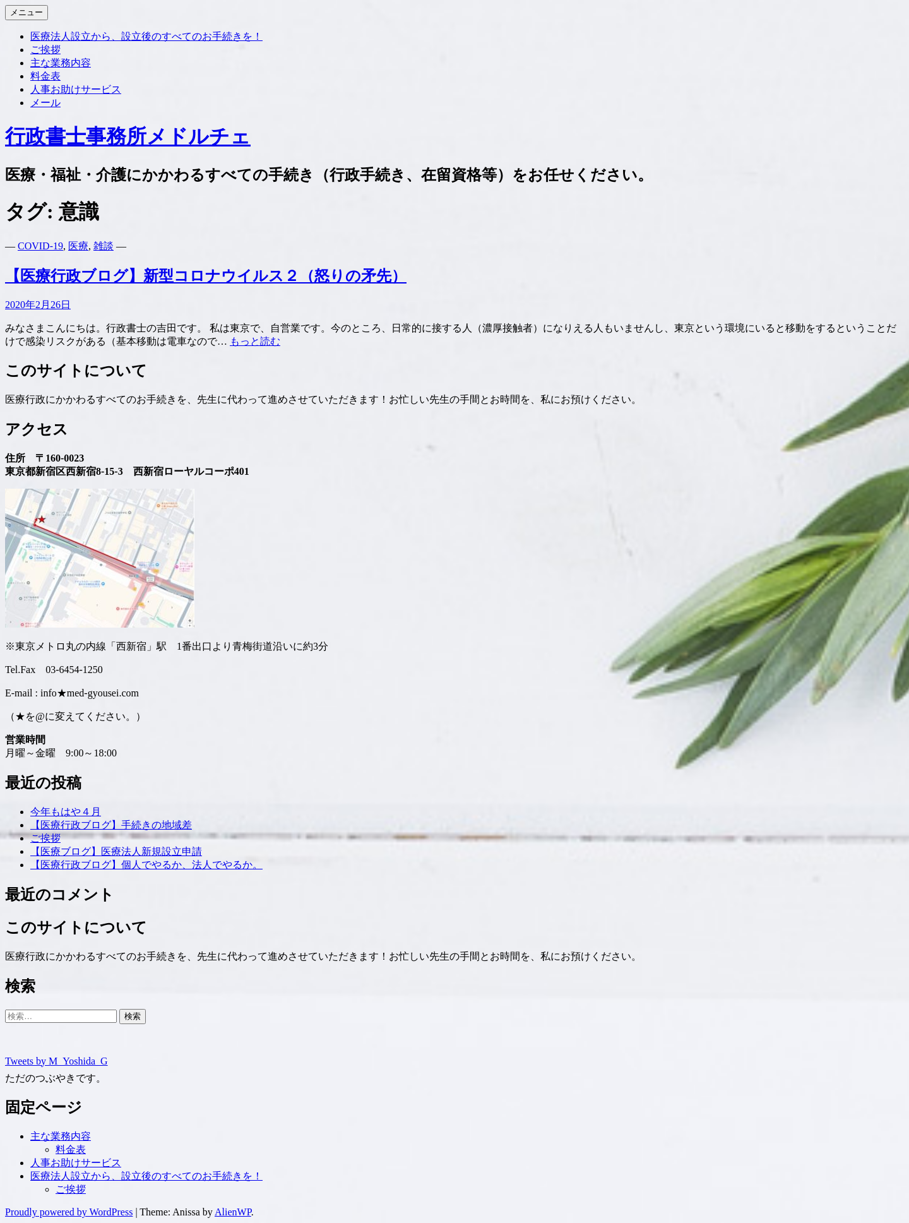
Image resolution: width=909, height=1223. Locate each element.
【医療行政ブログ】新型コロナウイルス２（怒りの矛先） (206, 276)
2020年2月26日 (38, 304)
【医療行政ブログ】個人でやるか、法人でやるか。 (146, 864)
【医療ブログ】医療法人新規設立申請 (116, 851)
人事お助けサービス (75, 89)
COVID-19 (40, 246)
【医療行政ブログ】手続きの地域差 (111, 825)
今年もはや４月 (65, 811)
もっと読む (255, 341)
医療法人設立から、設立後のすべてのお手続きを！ (146, 36)
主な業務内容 (60, 62)
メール (45, 102)
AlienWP (233, 1212)
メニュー (26, 12)
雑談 (103, 246)
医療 (78, 246)
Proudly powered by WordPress (69, 1212)
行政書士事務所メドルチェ (128, 136)
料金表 (45, 76)
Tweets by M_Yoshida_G (56, 1061)
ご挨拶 (45, 49)
